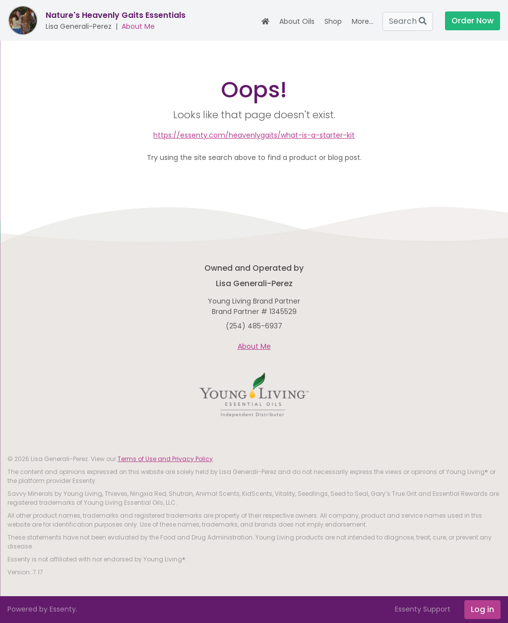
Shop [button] (333, 21)
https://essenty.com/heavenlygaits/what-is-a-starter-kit (254, 135)
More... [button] (363, 21)
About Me (138, 26)
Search (408, 21)
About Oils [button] (297, 21)
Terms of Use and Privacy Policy (165, 459)
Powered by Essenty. (42, 609)
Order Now (472, 20)
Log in (482, 609)
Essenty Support (422, 609)
